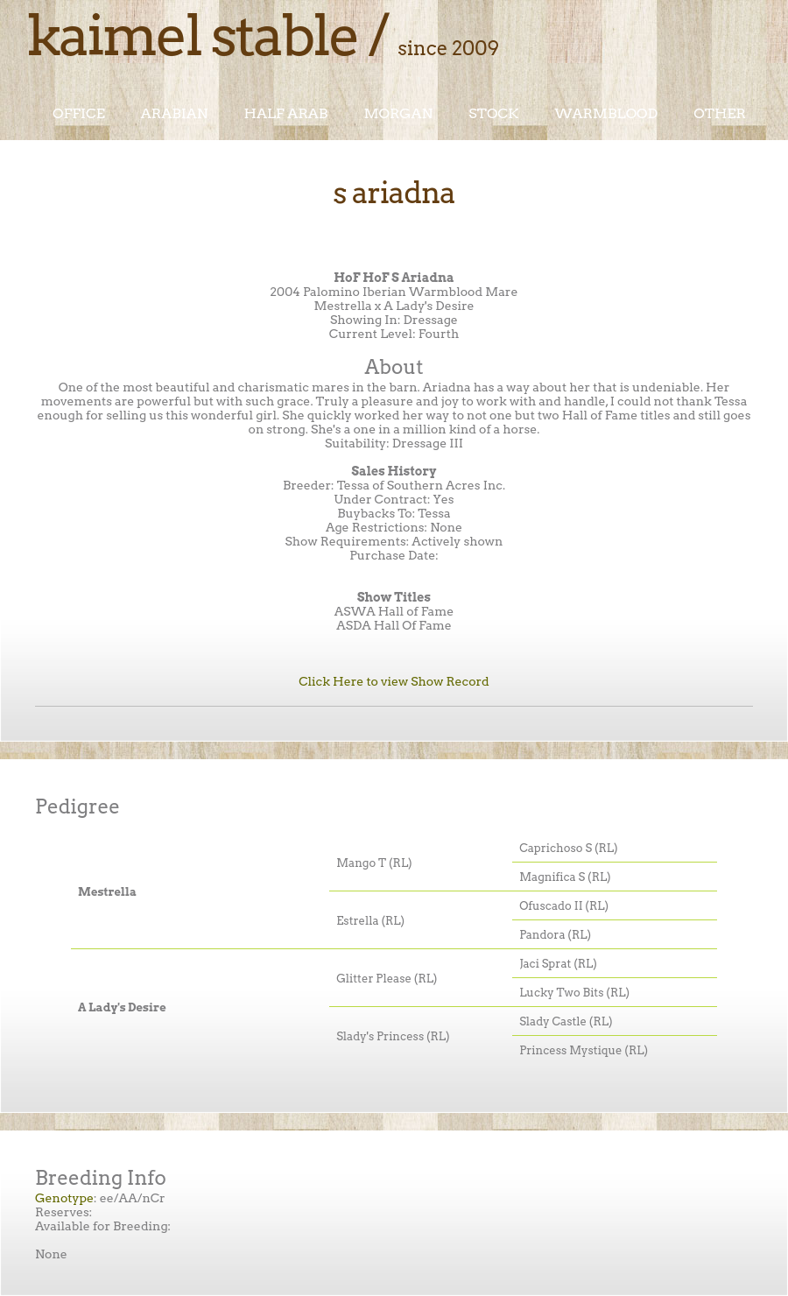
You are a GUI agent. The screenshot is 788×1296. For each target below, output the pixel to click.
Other (719, 113)
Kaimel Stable (192, 35)
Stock (493, 113)
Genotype (64, 1198)
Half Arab (286, 113)
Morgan (398, 113)
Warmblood (606, 113)
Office (79, 113)
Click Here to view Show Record (394, 681)
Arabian (174, 113)
